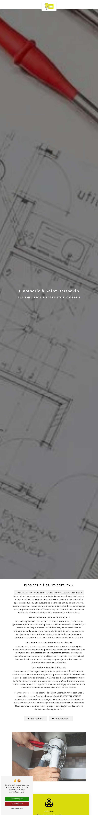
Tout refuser (16, 804)
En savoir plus (36, 718)
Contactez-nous (61, 718)
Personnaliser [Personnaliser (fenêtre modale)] (17, 809)
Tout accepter (17, 798)
